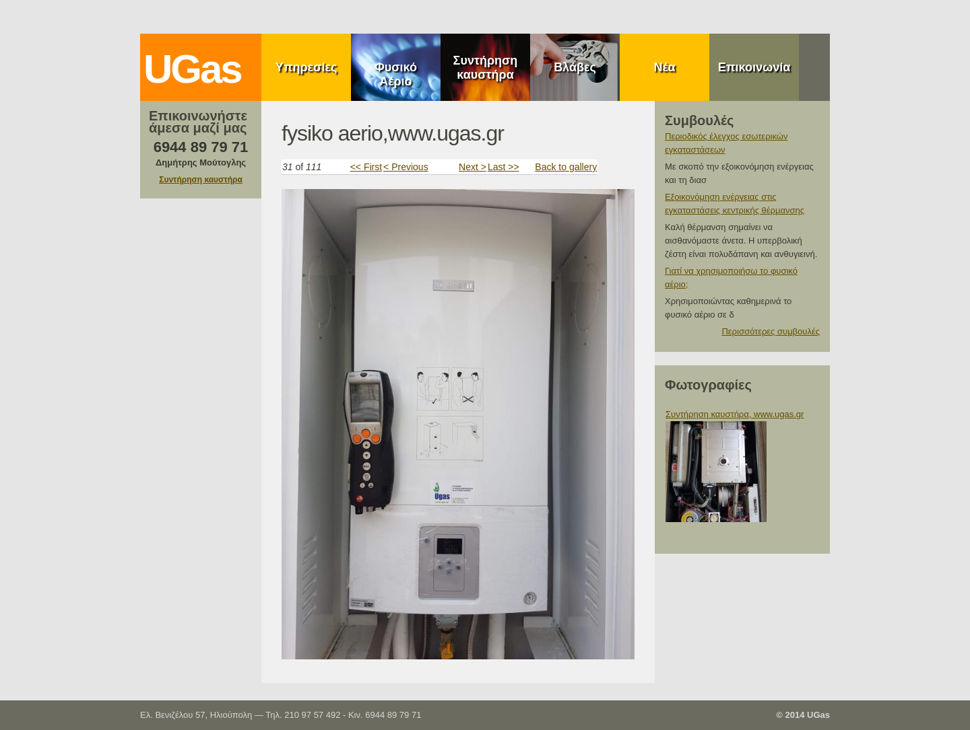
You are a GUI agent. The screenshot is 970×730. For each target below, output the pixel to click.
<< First (366, 166)
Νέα (664, 67)
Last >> (503, 166)
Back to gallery (566, 166)
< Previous (405, 166)
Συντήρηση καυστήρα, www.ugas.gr (735, 414)
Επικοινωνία (754, 67)
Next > (472, 166)
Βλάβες (575, 67)
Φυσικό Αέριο (396, 74)
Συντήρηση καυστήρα (485, 67)
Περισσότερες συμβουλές (770, 331)
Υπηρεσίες (306, 67)
